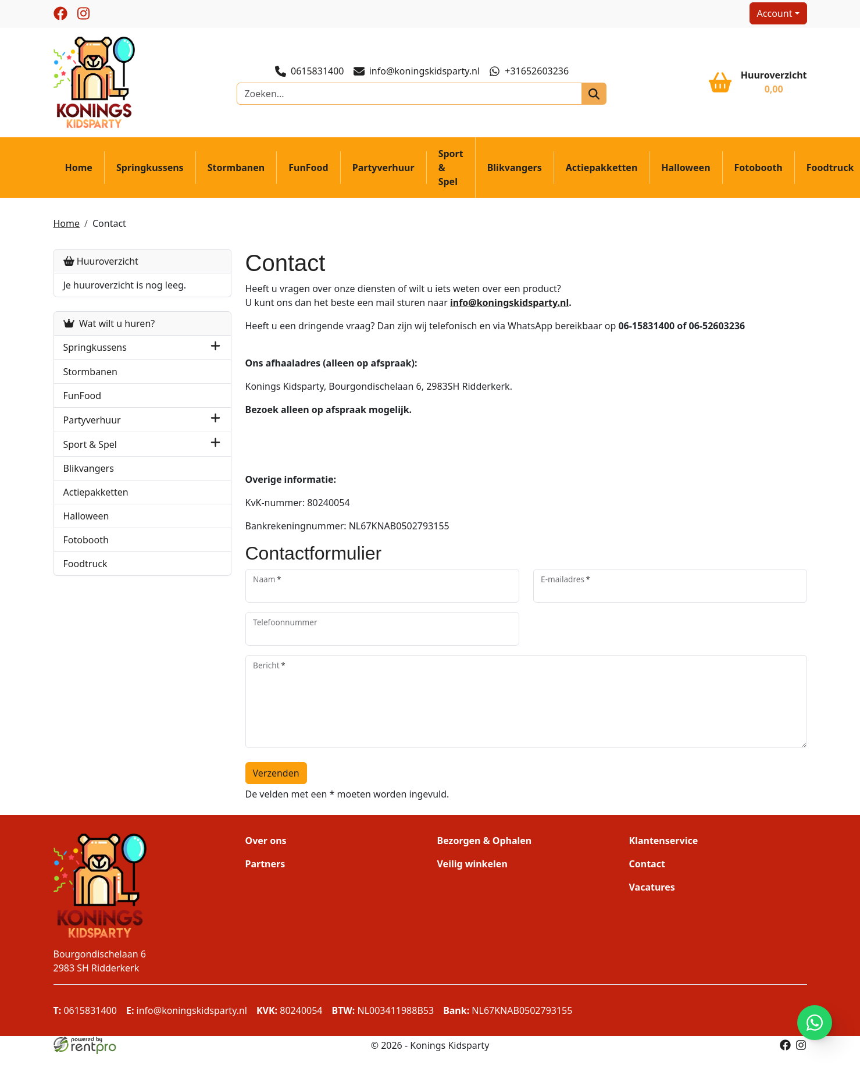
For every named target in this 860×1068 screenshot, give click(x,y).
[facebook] (61, 13)
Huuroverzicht (101, 261)
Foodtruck (86, 563)
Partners (265, 863)
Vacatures (652, 887)
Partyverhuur (384, 167)
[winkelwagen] (757, 82)
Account (774, 13)
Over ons (266, 840)
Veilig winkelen (472, 863)
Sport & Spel (451, 167)
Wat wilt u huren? (110, 323)
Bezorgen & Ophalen (484, 840)
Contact (110, 223)
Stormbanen (237, 167)
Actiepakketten (602, 167)
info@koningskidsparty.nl (417, 71)
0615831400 (309, 71)
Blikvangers (515, 167)
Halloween (686, 167)
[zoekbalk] (409, 94)
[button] (216, 347)
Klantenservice (663, 840)
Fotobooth (759, 167)
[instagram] (84, 13)
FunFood (309, 167)
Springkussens (150, 167)
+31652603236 (529, 71)
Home (79, 167)
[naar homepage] (94, 81)
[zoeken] (593, 94)
